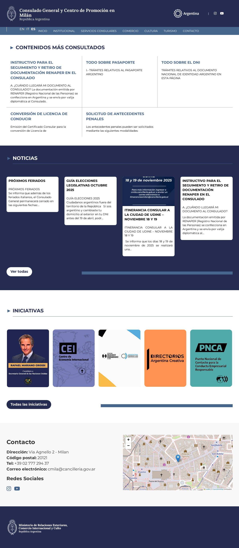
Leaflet (207, 489)
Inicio (16, 31)
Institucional (38, 31)
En (216, 13)
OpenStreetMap (218, 489)
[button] (178, 458)
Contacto (165, 31)
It (223, 13)
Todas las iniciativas (29, 404)
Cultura (125, 31)
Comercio (105, 31)
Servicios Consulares (73, 31)
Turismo (144, 31)
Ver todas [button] (19, 271)
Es (230, 13)
